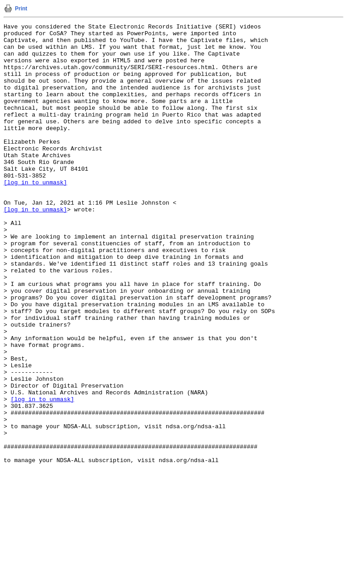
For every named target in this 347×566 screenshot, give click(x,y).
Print (21, 8)
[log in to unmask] (35, 214)
